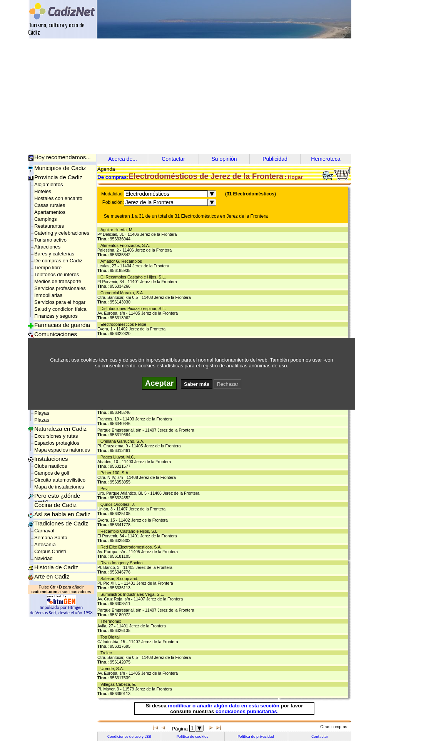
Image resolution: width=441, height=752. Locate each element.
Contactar (173, 159)
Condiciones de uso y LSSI (129, 736)
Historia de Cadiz (56, 567)
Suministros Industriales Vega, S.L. (133, 594)
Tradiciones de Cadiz (61, 523)
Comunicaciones (55, 334)
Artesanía (45, 544)
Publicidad (274, 159)
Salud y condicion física (60, 309)
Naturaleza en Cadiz (60, 428)
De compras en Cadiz (58, 260)
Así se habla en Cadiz (62, 514)
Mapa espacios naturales (62, 450)
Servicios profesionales (60, 288)
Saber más (196, 384)
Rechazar (227, 384)
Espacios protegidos (56, 443)
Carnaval (44, 531)
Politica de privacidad (256, 736)
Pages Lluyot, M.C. (118, 457)
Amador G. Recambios (122, 261)
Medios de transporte (57, 281)
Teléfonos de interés (56, 274)
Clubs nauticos (50, 466)
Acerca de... (122, 159)
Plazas (41, 420)
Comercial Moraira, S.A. (123, 292)
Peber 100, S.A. (116, 472)
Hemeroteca (325, 159)
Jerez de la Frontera (149, 202)
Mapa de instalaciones (59, 487)
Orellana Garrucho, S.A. (123, 441)
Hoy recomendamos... (62, 157)
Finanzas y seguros (56, 316)
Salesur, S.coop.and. (120, 578)
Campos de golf (51, 473)
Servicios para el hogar (59, 302)
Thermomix (111, 621)
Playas (41, 413)
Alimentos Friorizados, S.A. (126, 245)
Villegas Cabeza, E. (119, 684)
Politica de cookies (193, 736)
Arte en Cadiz (51, 576)
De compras (112, 177)
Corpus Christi (50, 551)
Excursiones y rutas (56, 436)
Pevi (105, 488)
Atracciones (47, 247)
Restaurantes (49, 226)
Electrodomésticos (147, 194)
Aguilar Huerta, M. (118, 229)
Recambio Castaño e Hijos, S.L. (130, 531)
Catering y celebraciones (61, 233)
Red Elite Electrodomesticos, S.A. (132, 547)
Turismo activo (50, 240)
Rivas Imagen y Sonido (122, 562)
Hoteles (42, 191)
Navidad (43, 558)
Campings (45, 219)
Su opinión (224, 159)
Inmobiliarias (48, 295)
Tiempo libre (48, 267)
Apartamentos (49, 212)
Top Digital (111, 637)
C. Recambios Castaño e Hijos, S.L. (134, 277)
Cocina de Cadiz (55, 505)
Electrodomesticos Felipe (124, 324)
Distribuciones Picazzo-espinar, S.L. (134, 308)
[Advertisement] (220, 96)
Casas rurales (49, 205)
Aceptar (159, 383)
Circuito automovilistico (59, 480)
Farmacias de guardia (62, 325)
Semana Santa (50, 537)
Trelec (107, 652)
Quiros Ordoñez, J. (118, 504)
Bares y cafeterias (54, 254)
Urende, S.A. (113, 668)
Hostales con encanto (58, 198)
